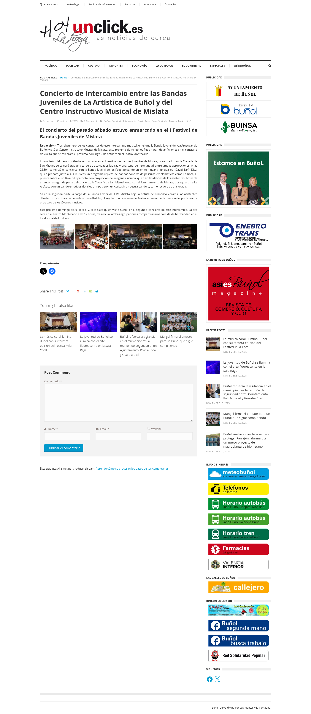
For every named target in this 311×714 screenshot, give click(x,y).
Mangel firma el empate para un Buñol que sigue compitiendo (246, 416)
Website (154, 429)
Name (51, 429)
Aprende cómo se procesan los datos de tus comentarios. (132, 468)
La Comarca (164, 65)
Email (102, 429)
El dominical (191, 65)
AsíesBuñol (242, 65)
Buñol (107, 121)
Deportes (116, 65)
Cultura (94, 65)
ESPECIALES (217, 65)
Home (63, 77)
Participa (130, 4)
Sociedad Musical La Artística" (174, 121)
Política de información (102, 4)
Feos (154, 121)
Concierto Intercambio (124, 121)
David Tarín (144, 121)
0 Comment (90, 121)
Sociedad (72, 65)
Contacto (170, 4)
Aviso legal (73, 4)
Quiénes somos (49, 4)
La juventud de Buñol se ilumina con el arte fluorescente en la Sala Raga (246, 367)
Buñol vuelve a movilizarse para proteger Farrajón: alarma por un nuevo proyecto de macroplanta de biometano (246, 440)
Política (50, 65)
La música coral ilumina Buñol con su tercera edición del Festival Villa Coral (245, 343)
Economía (139, 65)
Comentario (53, 381)
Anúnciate (150, 4)
